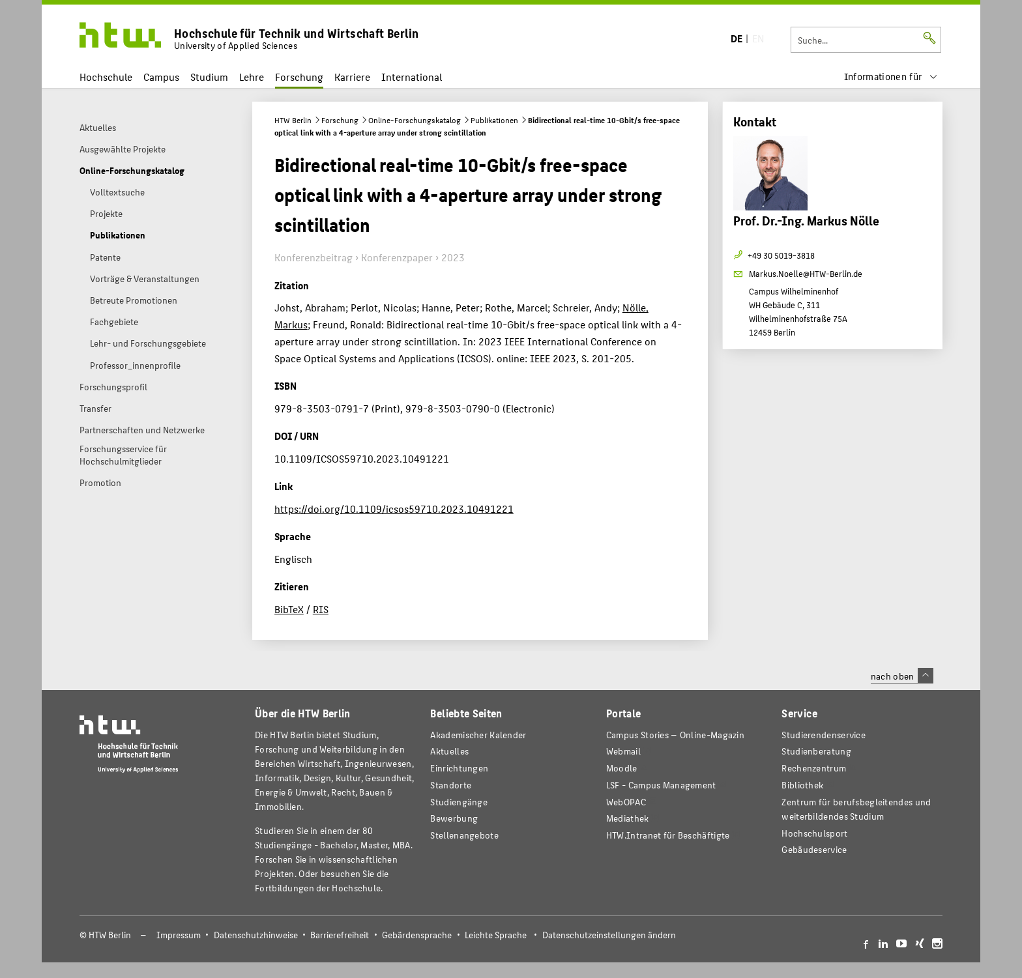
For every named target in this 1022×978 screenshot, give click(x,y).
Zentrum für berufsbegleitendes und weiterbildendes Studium (856, 809)
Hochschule (106, 76)
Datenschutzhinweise (256, 935)
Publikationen (494, 120)
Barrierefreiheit (339, 935)
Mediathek (627, 818)
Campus (161, 76)
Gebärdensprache (417, 935)
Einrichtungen (459, 768)
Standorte (450, 785)
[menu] (891, 76)
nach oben (902, 676)
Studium (209, 76)
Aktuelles (449, 751)
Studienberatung (816, 751)
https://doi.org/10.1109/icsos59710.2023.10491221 (394, 508)
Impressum (178, 935)
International (411, 76)
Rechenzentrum (813, 768)
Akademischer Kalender (478, 734)
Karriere (352, 76)
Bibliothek (802, 785)
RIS (320, 609)
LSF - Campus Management (661, 785)
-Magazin (675, 734)
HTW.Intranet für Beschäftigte (668, 835)
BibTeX (289, 609)
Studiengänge (459, 802)
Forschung (299, 76)
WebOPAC (626, 802)
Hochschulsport (814, 833)
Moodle (621, 768)
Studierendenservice (823, 734)
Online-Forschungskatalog (414, 120)
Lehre (251, 76)
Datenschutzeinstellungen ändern (609, 935)
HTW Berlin (293, 120)
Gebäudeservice (814, 849)
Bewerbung (454, 818)
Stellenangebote (464, 835)
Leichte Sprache (496, 935)
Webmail (623, 751)
